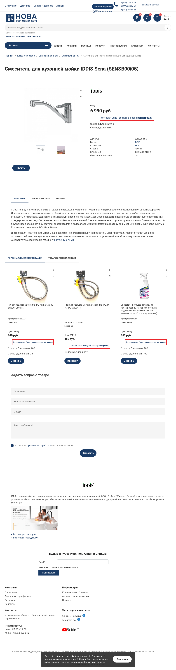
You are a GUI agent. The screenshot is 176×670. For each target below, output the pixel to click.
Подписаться (48, 572)
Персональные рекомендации (25, 258)
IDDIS (137, 142)
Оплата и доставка (43, 6)
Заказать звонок (150, 4)
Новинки (71, 45)
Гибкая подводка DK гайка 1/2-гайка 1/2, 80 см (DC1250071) (30, 306)
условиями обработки (39, 445)
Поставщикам (118, 45)
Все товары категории (24, 534)
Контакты (154, 45)
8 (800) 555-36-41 (128, 6)
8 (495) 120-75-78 (128, 2)
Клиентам (137, 45)
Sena (137, 145)
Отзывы (60, 6)
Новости (100, 45)
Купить (21, 168)
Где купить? (25, 6)
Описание (19, 198)
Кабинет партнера (103, 6)
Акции (58, 45)
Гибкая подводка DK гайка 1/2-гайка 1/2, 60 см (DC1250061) (87, 306)
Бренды (86, 45)
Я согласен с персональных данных (45, 445)
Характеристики (41, 198)
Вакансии (10, 600)
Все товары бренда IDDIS (26, 537)
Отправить (88, 453)
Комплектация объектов (75, 592)
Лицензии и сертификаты (18, 596)
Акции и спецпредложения (75, 596)
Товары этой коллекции (62, 258)
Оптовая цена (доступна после (126, 117)
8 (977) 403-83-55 (128, 10)
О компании (11, 6)
